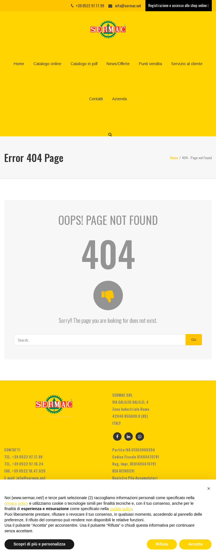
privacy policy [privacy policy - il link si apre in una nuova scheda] (16, 503)
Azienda (119, 99)
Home (19, 63)
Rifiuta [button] (162, 544)
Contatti (96, 99)
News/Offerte (118, 63)
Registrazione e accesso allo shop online (178, 5)
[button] (208, 488)
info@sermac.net (128, 5)
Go (193, 339)
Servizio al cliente (186, 63)
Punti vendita (150, 63)
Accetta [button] (195, 544)
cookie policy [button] (121, 508)
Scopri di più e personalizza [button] (39, 544)
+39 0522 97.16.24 (27, 464)
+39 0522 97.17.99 (27, 457)
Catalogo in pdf (84, 63)
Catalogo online (47, 63)
